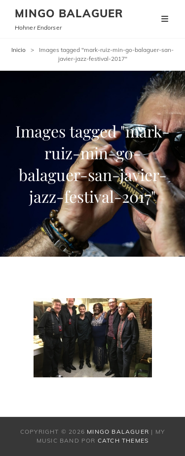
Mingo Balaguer (69, 13)
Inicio (18, 49)
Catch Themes (123, 440)
